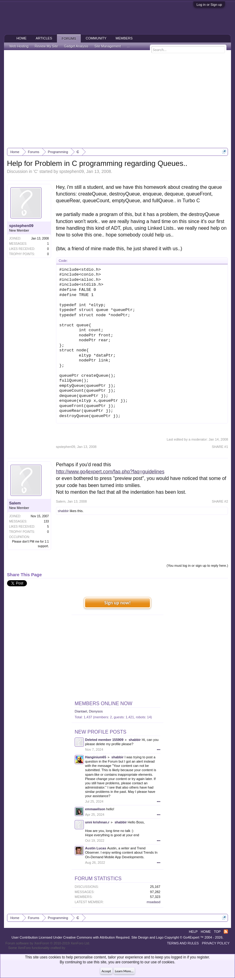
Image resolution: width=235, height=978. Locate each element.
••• (158, 749)
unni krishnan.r (97, 822)
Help (193, 931)
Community (96, 38)
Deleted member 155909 (104, 740)
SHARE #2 (220, 501)
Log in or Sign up (209, 4)
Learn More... (124, 971)
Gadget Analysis (76, 46)
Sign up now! (117, 603)
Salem (15, 503)
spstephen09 (71, 171)
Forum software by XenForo (48, 943)
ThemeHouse (76, 948)
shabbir (63, 511)
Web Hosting (19, 46)
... (128, 46)
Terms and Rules (183, 943)
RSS (226, 931)
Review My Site (46, 46)
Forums (69, 38)
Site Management (108, 46)
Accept (106, 971)
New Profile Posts (100, 731)
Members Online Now (103, 703)
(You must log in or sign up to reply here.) (197, 565)
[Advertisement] (117, 99)
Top (217, 931)
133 (46, 521)
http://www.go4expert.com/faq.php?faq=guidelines (110, 471)
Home (22, 38)
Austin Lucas (95, 848)
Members (124, 38)
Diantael (81, 711)
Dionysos (96, 711)
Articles (44, 38)
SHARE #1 (220, 447)
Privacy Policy (216, 943)
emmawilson (95, 809)
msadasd (153, 902)
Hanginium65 (95, 757)
